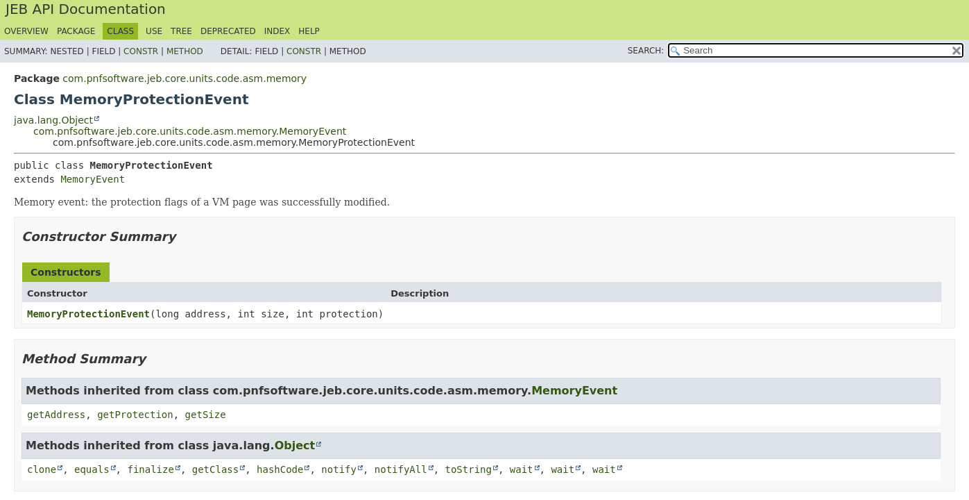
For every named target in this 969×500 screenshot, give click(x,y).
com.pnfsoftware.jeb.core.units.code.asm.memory (184, 78)
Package (76, 31)
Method (184, 51)
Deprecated (228, 31)
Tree (181, 31)
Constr (140, 51)
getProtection (135, 414)
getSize (205, 414)
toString (468, 469)
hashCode (280, 469)
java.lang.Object (53, 120)
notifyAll (401, 469)
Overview (26, 31)
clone (41, 469)
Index (277, 31)
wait (521, 469)
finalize (150, 469)
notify (339, 469)
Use (154, 31)
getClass (215, 469)
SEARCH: (646, 51)
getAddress (56, 414)
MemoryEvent (92, 179)
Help (309, 31)
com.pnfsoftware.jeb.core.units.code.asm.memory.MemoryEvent (189, 131)
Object (295, 445)
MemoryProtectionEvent (88, 313)
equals (92, 469)
